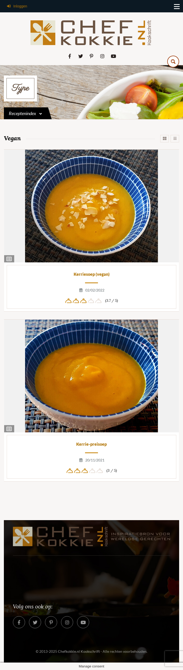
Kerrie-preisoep (91, 444)
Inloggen (16, 6)
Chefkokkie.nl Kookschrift (79, 651)
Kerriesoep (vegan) (92, 274)
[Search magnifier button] (173, 61)
